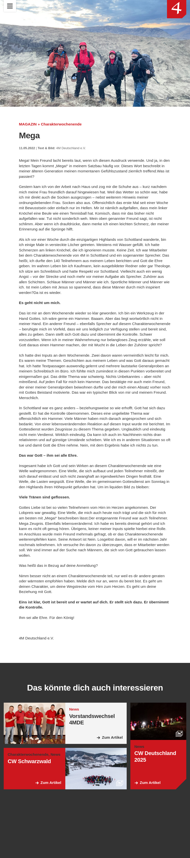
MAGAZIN (28, 124)
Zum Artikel (112, 770)
